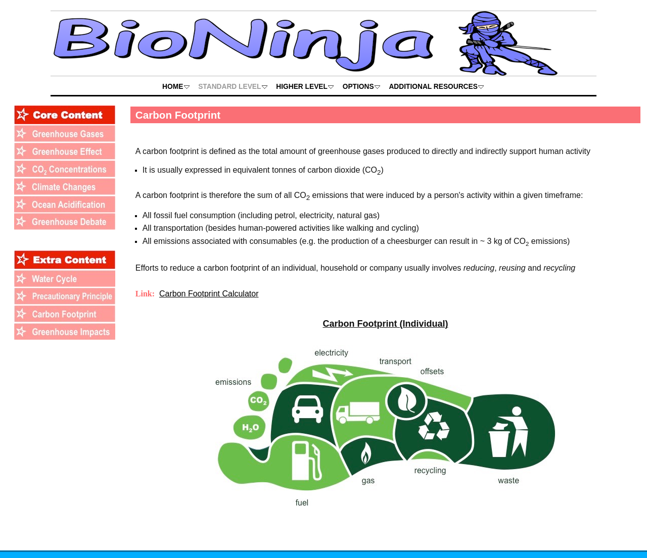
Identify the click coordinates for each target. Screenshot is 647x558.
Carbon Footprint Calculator (209, 293)
